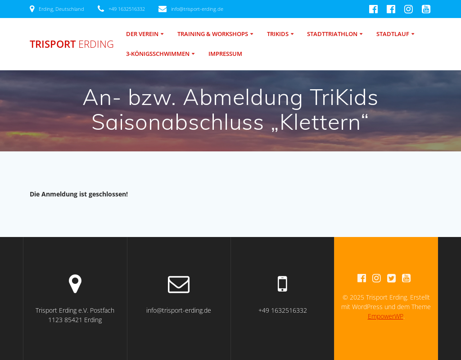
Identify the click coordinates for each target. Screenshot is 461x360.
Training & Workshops (212, 34)
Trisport (72, 44)
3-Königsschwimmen (158, 54)
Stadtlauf (392, 34)
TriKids (278, 34)
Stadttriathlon (332, 34)
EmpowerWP (385, 316)
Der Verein (142, 34)
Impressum (225, 54)
